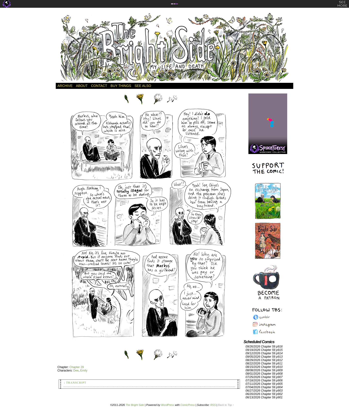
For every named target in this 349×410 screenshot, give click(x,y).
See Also (143, 86)
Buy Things (121, 86)
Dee (76, 370)
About (81, 86)
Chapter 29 (76, 367)
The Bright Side (174, 48)
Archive (64, 86)
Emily (83, 370)
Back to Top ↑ (226, 404)
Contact (99, 86)
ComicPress (187, 404)
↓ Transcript (74, 382)
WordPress (167, 404)
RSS (213, 404)
